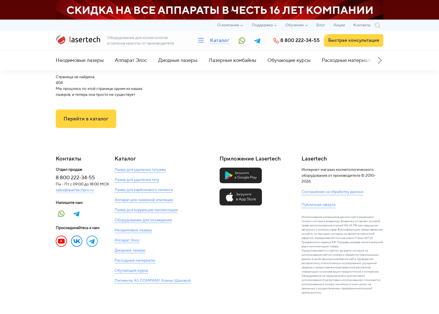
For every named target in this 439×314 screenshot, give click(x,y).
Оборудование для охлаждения (143, 220)
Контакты (362, 25)
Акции (339, 25)
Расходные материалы (347, 60)
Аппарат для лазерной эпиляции (144, 200)
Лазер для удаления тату (137, 179)
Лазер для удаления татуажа (140, 169)
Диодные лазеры (177, 60)
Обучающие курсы (288, 60)
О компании (228, 25)
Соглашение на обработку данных (332, 191)
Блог (320, 25)
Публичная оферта (318, 204)
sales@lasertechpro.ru (75, 190)
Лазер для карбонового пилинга (144, 189)
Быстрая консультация (353, 40)
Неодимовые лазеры (80, 60)
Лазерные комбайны (232, 60)
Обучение (294, 25)
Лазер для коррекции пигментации (146, 210)
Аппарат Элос (131, 60)
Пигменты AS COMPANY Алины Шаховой (153, 280)
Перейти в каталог (86, 119)
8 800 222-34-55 (300, 40)
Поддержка (262, 25)
